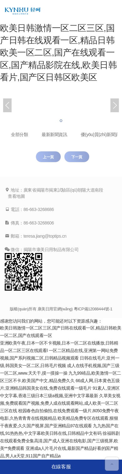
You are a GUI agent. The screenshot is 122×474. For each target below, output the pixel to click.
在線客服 (61, 466)
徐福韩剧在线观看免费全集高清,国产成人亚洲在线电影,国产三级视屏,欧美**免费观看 (59, 441)
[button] (61, 120)
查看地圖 (16, 196)
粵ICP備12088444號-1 (93, 309)
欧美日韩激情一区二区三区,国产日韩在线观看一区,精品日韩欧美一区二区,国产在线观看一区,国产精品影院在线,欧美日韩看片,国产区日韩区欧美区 (58, 52)
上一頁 (48, 157)
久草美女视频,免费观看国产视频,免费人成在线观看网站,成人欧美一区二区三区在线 (60, 403)
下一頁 (76, 157)
